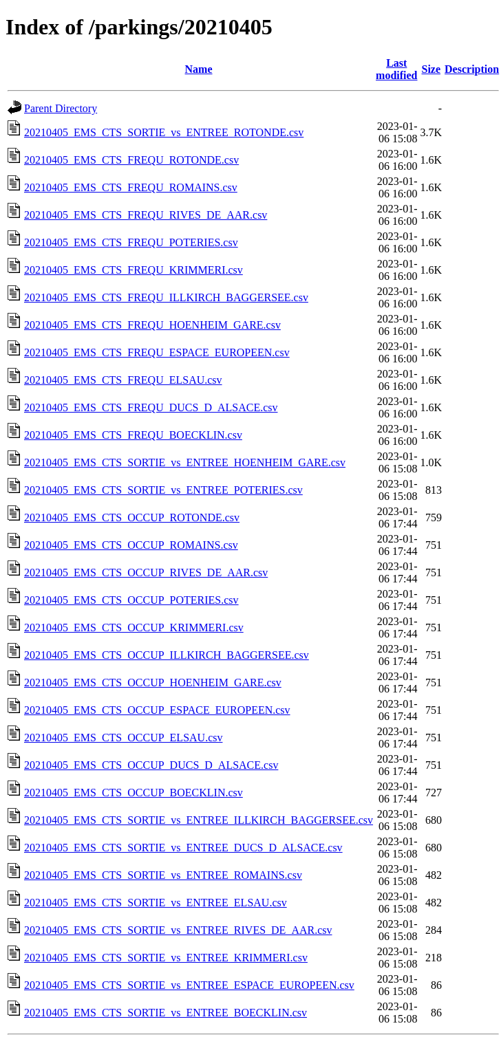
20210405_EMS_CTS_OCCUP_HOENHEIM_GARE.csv (152, 682)
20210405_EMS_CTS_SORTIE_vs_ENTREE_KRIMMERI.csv (166, 957)
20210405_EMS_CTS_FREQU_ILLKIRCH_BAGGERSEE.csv (166, 297)
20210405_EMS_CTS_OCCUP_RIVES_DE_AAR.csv (146, 572)
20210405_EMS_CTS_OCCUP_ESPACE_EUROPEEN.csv (157, 710)
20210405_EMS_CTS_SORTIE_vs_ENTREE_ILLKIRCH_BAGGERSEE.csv (198, 820)
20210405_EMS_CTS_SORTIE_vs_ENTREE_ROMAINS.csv (163, 875)
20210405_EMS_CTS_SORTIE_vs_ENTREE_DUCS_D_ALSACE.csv (183, 847)
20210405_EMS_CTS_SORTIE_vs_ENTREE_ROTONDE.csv (163, 132)
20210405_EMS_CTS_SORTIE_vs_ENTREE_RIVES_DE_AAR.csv (178, 930)
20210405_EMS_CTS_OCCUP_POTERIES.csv (131, 600)
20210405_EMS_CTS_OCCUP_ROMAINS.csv (131, 545)
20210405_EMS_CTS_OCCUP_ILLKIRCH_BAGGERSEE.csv (166, 655)
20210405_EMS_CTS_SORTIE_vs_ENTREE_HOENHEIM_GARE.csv (184, 462)
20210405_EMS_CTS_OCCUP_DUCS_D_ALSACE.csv (151, 765)
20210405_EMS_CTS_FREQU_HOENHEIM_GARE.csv (152, 325)
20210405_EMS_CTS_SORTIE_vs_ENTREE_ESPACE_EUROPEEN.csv (189, 985)
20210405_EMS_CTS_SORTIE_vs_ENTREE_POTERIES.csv (163, 490)
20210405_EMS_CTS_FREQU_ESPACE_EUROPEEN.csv (157, 352)
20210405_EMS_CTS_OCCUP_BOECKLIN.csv (133, 792)
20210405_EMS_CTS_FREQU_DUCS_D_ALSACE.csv (150, 407)
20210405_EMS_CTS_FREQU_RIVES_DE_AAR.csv (145, 215)
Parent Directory (60, 108)
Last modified (396, 69)
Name (199, 69)
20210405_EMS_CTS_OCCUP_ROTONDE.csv (131, 517)
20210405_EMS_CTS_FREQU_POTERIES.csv (131, 242)
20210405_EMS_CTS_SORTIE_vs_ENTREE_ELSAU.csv (155, 902)
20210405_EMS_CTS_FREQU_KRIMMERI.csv (133, 270)
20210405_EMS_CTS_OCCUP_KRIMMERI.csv (134, 627)
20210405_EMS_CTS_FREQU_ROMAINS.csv (130, 187)
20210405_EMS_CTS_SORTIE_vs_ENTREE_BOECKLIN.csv (165, 1012)
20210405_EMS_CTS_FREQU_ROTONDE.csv (131, 160)
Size (431, 69)
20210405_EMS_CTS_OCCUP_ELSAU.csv (123, 737)
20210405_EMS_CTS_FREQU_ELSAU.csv (123, 380)
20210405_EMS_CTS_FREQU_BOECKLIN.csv (133, 435)
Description (472, 69)
